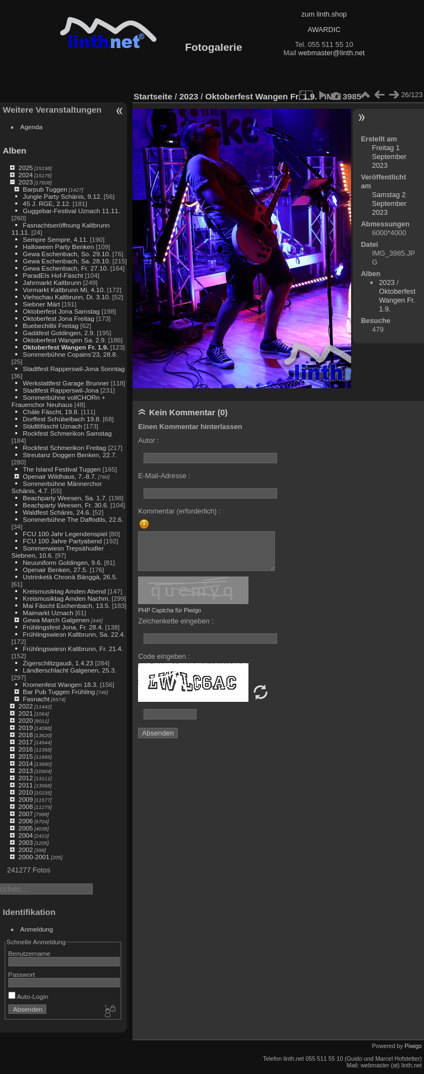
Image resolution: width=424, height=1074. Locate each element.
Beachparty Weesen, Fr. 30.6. (65, 505)
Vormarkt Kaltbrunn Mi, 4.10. (64, 289)
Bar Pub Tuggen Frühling (59, 691)
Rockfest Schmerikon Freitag (64, 447)
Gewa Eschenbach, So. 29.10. (66, 253)
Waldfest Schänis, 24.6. (57, 512)
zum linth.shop (324, 14)
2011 (25, 785)
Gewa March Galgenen (56, 619)
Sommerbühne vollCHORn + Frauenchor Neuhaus (58, 401)
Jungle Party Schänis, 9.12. (62, 196)
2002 (25, 849)
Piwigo (413, 1046)
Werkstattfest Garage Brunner (66, 383)
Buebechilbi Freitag (50, 325)
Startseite (153, 96)
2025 (25, 167)
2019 (25, 727)
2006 (25, 820)
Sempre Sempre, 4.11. (55, 239)
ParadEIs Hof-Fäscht (53, 275)
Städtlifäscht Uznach (52, 426)
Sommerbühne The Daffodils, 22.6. (73, 519)
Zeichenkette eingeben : (176, 621)
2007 (25, 813)
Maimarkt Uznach (48, 612)
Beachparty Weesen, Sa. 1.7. (65, 497)
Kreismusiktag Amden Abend (64, 591)
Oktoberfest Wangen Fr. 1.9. (65, 347)
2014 (25, 763)
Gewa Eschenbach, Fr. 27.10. (65, 268)
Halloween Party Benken (58, 246)
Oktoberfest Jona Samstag (61, 311)
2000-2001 (33, 856)
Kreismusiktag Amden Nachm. (66, 598)
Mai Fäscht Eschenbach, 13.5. (66, 605)
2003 (25, 842)
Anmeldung (37, 929)
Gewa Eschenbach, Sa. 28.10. (66, 260)
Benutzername (29, 953)
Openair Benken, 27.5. (55, 569)
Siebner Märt (41, 304)
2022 (25, 706)
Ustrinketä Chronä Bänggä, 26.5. (70, 576)
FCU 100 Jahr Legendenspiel (65, 533)
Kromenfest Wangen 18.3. (60, 684)
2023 (25, 182)
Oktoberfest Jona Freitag (58, 318)
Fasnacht (36, 698)
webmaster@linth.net (331, 53)
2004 (25, 835)
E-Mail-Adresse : (164, 476)
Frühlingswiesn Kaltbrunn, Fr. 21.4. (73, 648)
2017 (25, 741)
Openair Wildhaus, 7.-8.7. (59, 476)
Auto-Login (28, 996)
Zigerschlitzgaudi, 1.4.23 (58, 662)
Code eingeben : (164, 656)
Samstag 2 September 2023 (389, 203)
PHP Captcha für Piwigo (169, 610)
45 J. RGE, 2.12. (47, 203)
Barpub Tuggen (45, 189)
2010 (25, 792)
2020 (25, 720)
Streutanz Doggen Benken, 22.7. (70, 454)
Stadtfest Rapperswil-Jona (60, 390)
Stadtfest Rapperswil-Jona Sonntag (73, 368)
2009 (25, 799)
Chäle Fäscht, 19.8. (51, 411)
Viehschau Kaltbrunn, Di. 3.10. (66, 296)
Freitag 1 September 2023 (389, 157)
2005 (25, 828)
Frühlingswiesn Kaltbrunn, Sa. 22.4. (74, 634)
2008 (25, 806)
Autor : (148, 440)
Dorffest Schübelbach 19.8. (62, 418)
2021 (25, 713)
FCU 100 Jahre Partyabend (62, 540)
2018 (25, 734)
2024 (25, 174)
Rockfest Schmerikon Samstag (67, 433)
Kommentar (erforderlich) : (179, 511)
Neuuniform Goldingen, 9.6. (62, 562)
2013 (25, 770)
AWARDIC (324, 29)
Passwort (21, 974)
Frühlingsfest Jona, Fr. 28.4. (63, 627)
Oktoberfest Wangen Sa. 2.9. (64, 339)
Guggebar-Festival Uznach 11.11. (71, 210)
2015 (25, 756)
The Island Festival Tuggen (61, 469)
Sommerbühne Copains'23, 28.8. (70, 354)
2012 (25, 777)
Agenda (31, 126)
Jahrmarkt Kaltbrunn (52, 282)
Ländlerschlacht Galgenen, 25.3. (69, 670)
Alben (14, 150)
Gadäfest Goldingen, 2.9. (59, 332)
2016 (25, 749)
